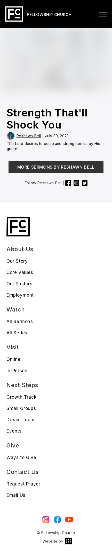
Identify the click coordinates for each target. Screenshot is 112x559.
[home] (37, 14)
